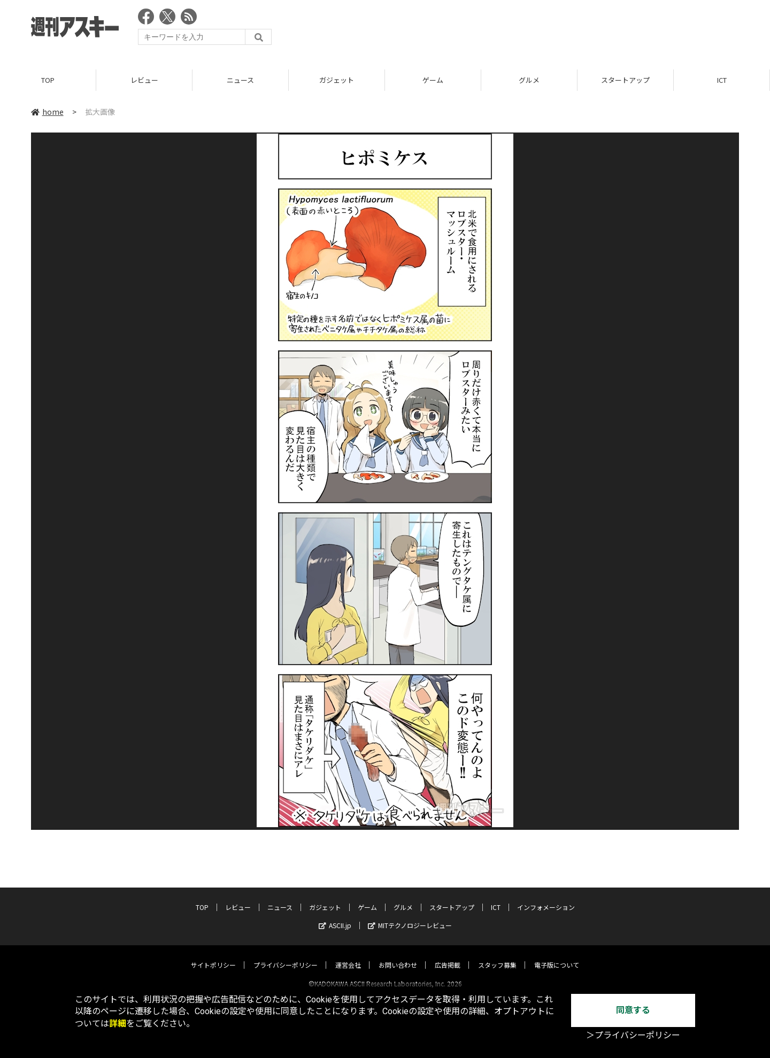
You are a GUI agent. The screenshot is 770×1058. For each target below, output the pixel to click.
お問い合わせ (398, 955)
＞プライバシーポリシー (633, 1035)
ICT (722, 80)
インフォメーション (546, 897)
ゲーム (432, 80)
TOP (48, 80)
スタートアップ (625, 80)
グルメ (529, 80)
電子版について (556, 955)
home (47, 111)
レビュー (144, 80)
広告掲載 (447, 955)
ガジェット (336, 80)
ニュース (240, 80)
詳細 (117, 1023)
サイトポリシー (213, 955)
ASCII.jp (335, 915)
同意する (633, 1010)
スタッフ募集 (497, 955)
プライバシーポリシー (285, 955)
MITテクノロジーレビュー (410, 915)
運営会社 (348, 955)
